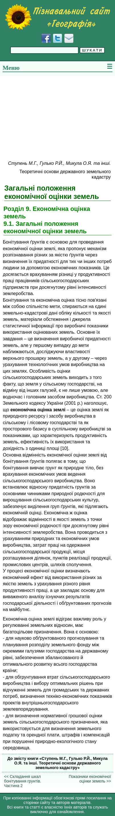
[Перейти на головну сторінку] (57, 17)
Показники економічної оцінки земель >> (90, 778)
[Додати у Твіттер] (57, 38)
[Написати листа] (68, 38)
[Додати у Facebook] (46, 38)
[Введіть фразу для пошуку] (44, 50)
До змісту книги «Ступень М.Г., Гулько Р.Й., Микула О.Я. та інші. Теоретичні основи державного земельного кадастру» (57, 763)
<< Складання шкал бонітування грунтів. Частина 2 (22, 781)
